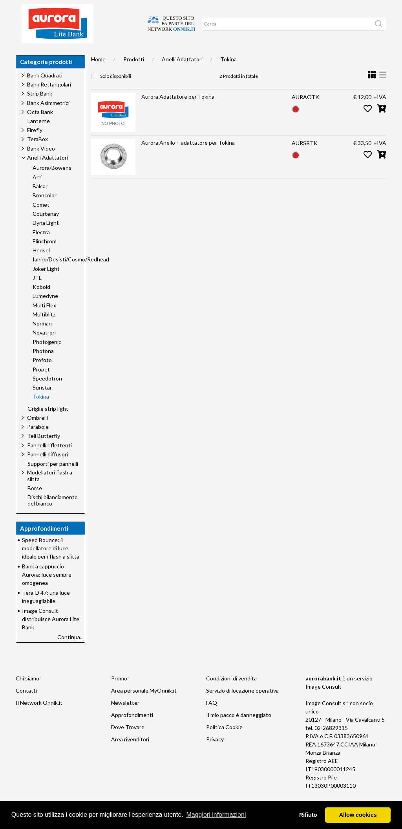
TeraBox (37, 154)
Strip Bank (39, 109)
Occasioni (172, 55)
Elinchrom (45, 257)
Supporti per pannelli (52, 479)
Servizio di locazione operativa (242, 706)
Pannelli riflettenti (49, 461)
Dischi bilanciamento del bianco (52, 516)
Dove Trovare (127, 742)
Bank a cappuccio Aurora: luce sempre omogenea (46, 590)
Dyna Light (46, 238)
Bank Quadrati (44, 91)
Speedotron (47, 394)
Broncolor (45, 211)
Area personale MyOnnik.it (144, 706)
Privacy (215, 755)
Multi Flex (44, 321)
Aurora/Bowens (52, 183)
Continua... (70, 652)
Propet (41, 385)
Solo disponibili (115, 92)
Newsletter (125, 718)
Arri (37, 193)
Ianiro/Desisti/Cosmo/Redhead (71, 275)
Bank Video (41, 164)
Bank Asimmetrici (48, 118)
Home (26, 55)
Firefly (34, 145)
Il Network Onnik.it (39, 718)
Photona (43, 367)
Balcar (40, 202)
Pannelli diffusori (47, 470)
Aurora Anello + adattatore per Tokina (188, 158)
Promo (119, 694)
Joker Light (46, 284)
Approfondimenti (131, 55)
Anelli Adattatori (182, 75)
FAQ (211, 718)
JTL (37, 293)
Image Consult (323, 702)
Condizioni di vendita (231, 694)
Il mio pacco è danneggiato (238, 730)
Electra (41, 248)
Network (202, 55)
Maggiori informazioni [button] (216, 814)
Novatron (44, 348)
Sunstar (42, 403)
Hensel (41, 266)
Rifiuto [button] (308, 815)
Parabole (38, 442)
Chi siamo (91, 55)
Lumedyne (45, 312)
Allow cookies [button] (358, 815)
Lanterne (38, 137)
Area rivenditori (130, 755)
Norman (42, 339)
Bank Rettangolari (49, 100)
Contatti (26, 706)
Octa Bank (40, 127)
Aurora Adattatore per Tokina (177, 112)
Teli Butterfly (43, 451)
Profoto (42, 376)
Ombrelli (37, 433)
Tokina (228, 75)
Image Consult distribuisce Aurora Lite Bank (50, 634)
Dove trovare (56, 55)
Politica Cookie (224, 742)
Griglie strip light (47, 424)
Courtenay (46, 229)
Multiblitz (44, 330)
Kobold (41, 303)
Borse (34, 504)
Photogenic (47, 358)
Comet (41, 220)
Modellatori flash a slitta (49, 491)
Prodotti (133, 75)
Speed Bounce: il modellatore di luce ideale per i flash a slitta (50, 563)
